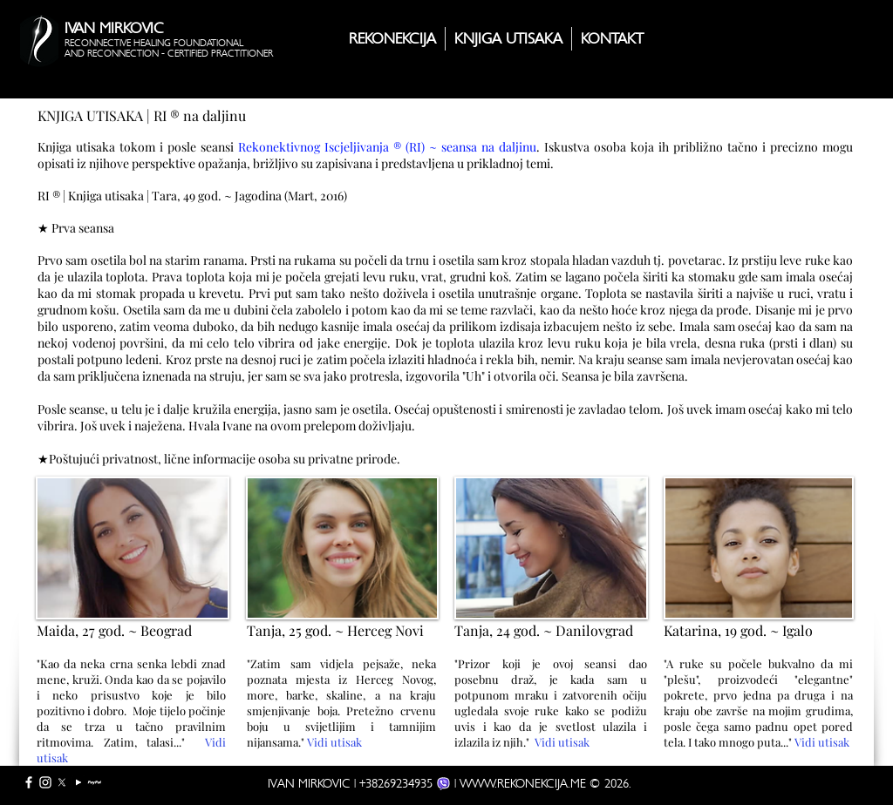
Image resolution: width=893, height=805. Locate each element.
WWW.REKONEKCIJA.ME (523, 783)
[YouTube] (78, 782)
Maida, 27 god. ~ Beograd (114, 630)
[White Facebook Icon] (29, 782)
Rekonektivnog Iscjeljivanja (313, 147)
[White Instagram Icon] (45, 782)
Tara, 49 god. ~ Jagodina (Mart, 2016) (249, 195)
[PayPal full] (95, 782)
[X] (62, 782)
